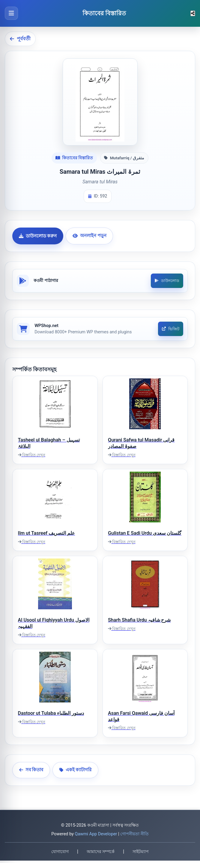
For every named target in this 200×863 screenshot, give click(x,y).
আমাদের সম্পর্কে (101, 853)
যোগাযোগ (60, 853)
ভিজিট (170, 330)
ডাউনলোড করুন (38, 236)
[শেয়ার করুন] (192, 13)
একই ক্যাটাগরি (75, 772)
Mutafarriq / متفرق (124, 157)
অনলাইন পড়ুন (89, 235)
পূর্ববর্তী (20, 38)
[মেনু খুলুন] (11, 13)
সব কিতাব (31, 772)
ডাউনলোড (166, 281)
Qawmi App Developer (96, 836)
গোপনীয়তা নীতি (134, 836)
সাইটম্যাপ (141, 853)
